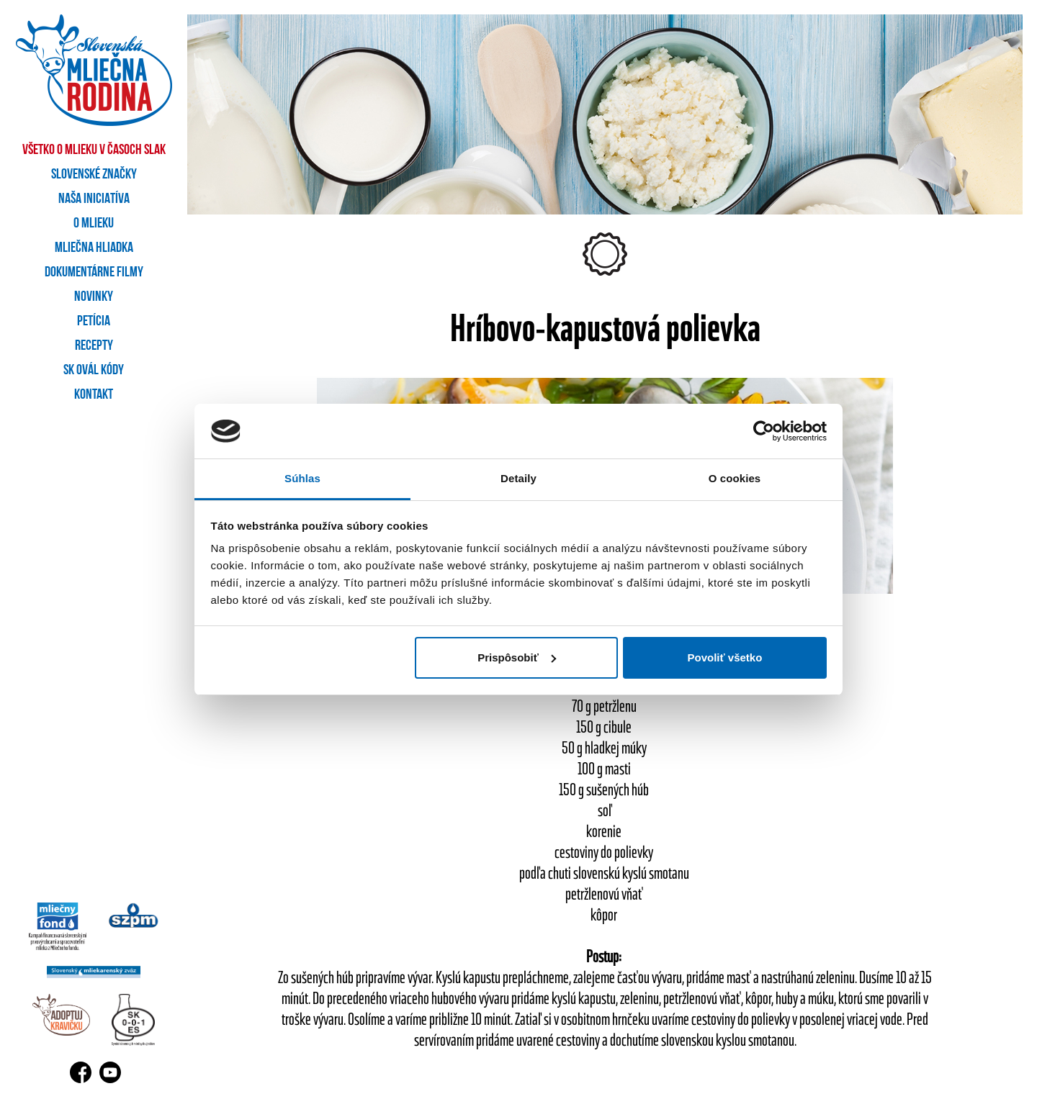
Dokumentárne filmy (94, 273)
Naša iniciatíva (94, 199)
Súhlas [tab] (302, 478)
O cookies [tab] (735, 478)
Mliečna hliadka (94, 248)
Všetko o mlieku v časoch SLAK (94, 150)
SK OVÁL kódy (93, 370)
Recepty (94, 346)
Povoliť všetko (724, 657)
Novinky (93, 297)
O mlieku (93, 224)
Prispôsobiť (516, 657)
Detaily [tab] (518, 478)
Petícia (93, 322)
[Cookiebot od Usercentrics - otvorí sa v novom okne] (764, 431)
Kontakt (93, 395)
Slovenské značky (94, 175)
